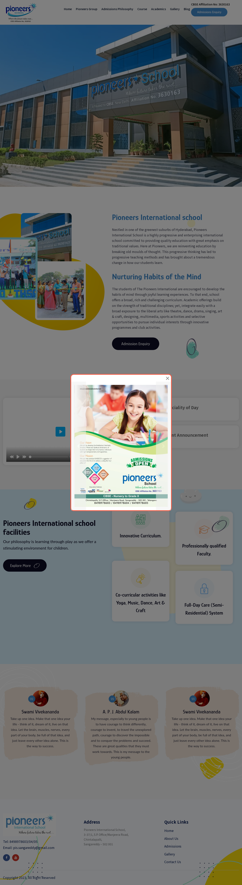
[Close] (167, 378)
